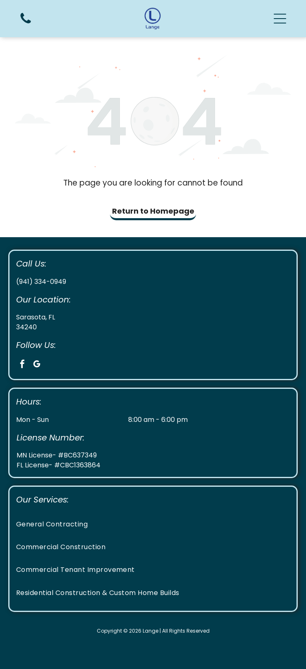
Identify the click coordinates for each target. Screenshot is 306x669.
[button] (280, 18)
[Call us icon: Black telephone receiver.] (25, 23)
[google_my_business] (37, 365)
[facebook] (22, 365)
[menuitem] (153, 523)
